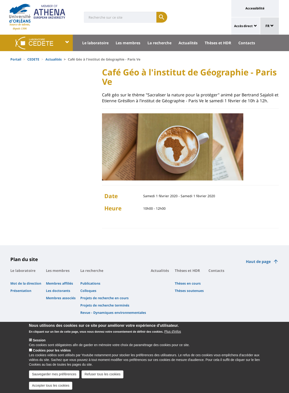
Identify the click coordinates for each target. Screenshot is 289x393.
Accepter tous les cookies (50, 386)
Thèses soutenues (189, 290)
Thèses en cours (188, 283)
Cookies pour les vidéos (52, 351)
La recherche (159, 42)
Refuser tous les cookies (103, 375)
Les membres (128, 42)
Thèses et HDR (218, 42)
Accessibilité (255, 8)
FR (269, 26)
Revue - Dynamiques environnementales (113, 312)
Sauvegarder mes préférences (54, 375)
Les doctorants (58, 290)
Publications (90, 283)
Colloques (88, 290)
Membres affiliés (59, 283)
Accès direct (243, 26)
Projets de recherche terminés (104, 305)
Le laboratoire (95, 42)
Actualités (188, 42)
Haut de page (258, 261)
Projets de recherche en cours (104, 298)
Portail (15, 59)
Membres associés (61, 298)
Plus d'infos (172, 332)
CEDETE (33, 59)
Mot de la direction (25, 283)
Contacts (246, 42)
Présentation (20, 290)
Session (39, 341)
